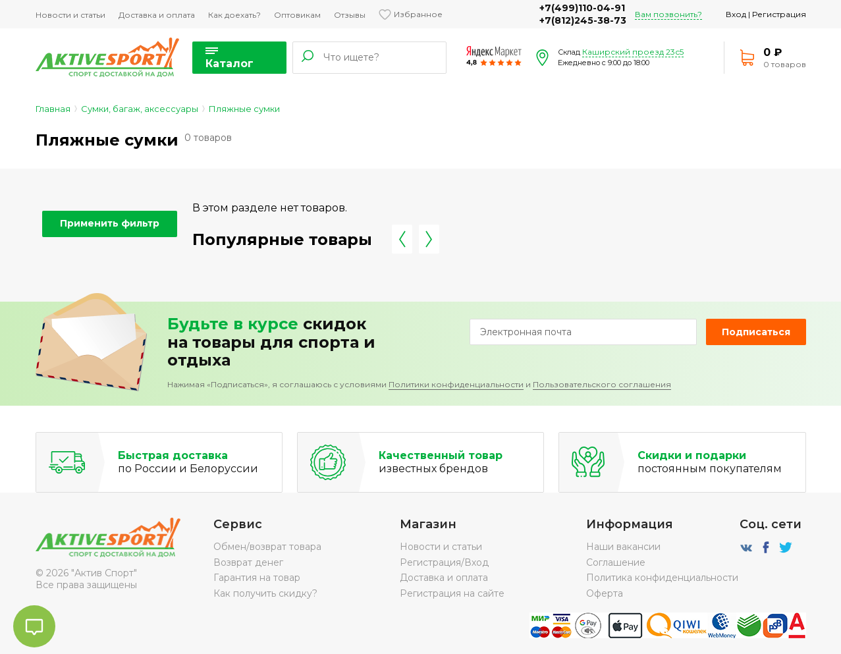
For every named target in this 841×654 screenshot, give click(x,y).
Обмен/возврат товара (267, 547)
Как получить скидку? (265, 593)
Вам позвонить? (668, 14)
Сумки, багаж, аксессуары (139, 108)
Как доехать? (234, 15)
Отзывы (350, 15)
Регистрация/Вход (444, 562)
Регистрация (779, 14)
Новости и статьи (70, 15)
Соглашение (615, 562)
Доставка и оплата (157, 15)
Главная (53, 108)
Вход (736, 14)
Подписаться (756, 332)
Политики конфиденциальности (456, 384)
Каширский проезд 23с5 (633, 52)
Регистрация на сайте (452, 593)
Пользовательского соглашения (602, 384)
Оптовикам (297, 15)
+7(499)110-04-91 (582, 8)
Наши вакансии (623, 547)
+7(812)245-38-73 (582, 20)
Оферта (604, 593)
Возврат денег (248, 562)
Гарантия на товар (256, 578)
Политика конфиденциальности (662, 578)
